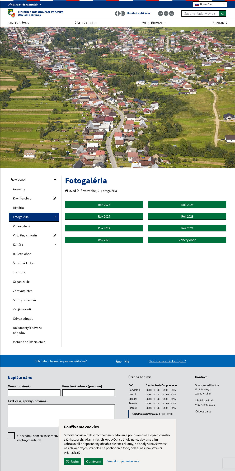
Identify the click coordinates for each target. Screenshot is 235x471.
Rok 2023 (187, 216)
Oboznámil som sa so (41, 438)
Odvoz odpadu (23, 318)
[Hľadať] (222, 13)
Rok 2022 (104, 228)
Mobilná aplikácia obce (29, 342)
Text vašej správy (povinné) (28, 401)
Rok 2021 (187, 228)
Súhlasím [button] (72, 461)
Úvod (70, 191)
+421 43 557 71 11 (205, 404)
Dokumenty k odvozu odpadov (27, 330)
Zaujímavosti (22, 309)
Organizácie (21, 281)
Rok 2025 (187, 205)
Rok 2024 (104, 216)
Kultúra (18, 244)
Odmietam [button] (93, 461)
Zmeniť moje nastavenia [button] (122, 461)
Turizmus (19, 272)
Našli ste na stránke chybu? (167, 361)
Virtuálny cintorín (34, 235)
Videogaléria (21, 226)
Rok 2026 (104, 205)
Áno (119, 361)
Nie (127, 361)
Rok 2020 (104, 240)
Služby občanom (24, 300)
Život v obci (18, 180)
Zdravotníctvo (22, 291)
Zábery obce (187, 240)
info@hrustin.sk (204, 400)
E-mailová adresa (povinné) (82, 386)
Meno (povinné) (19, 386)
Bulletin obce (22, 254)
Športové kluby (23, 263)
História (18, 208)
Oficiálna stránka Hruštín (24, 4)
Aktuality (19, 189)
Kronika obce (34, 198)
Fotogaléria (21, 217)
